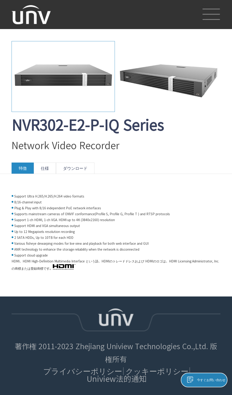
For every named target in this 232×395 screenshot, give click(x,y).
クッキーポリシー (157, 371)
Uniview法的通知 (117, 379)
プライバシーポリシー (82, 371)
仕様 (45, 170)
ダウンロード (75, 170)
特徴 (23, 170)
